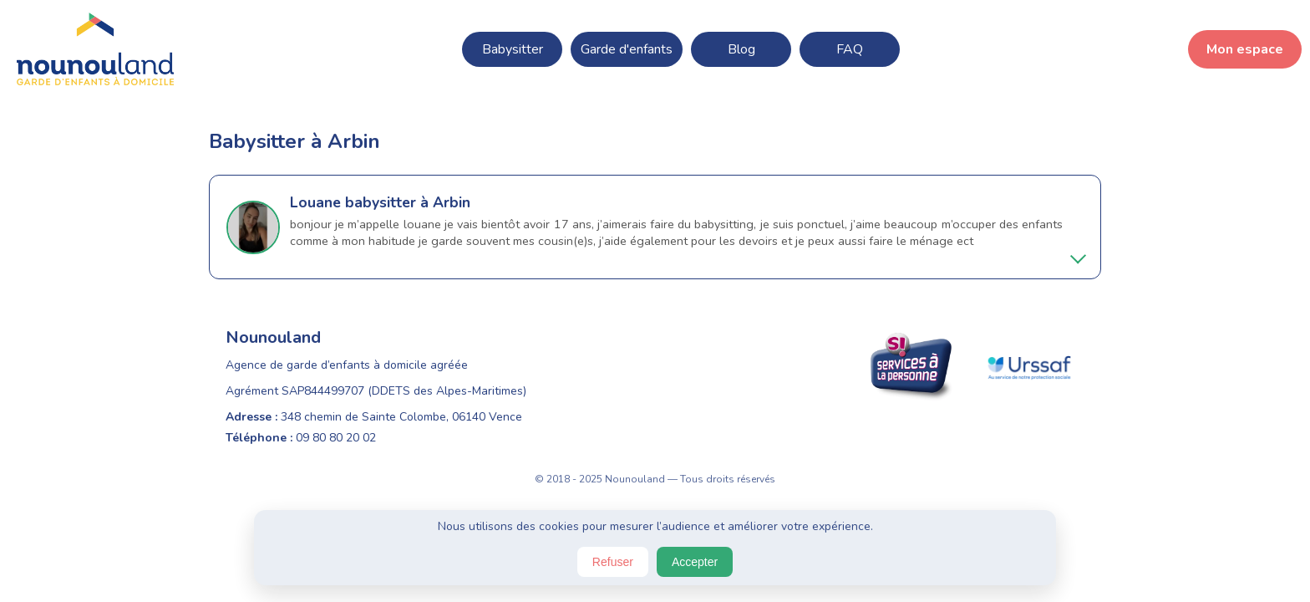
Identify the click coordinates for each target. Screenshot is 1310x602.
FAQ (849, 49)
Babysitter (512, 49)
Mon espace (1244, 49)
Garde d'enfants (627, 49)
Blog (741, 49)
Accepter (695, 562)
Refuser (612, 562)
